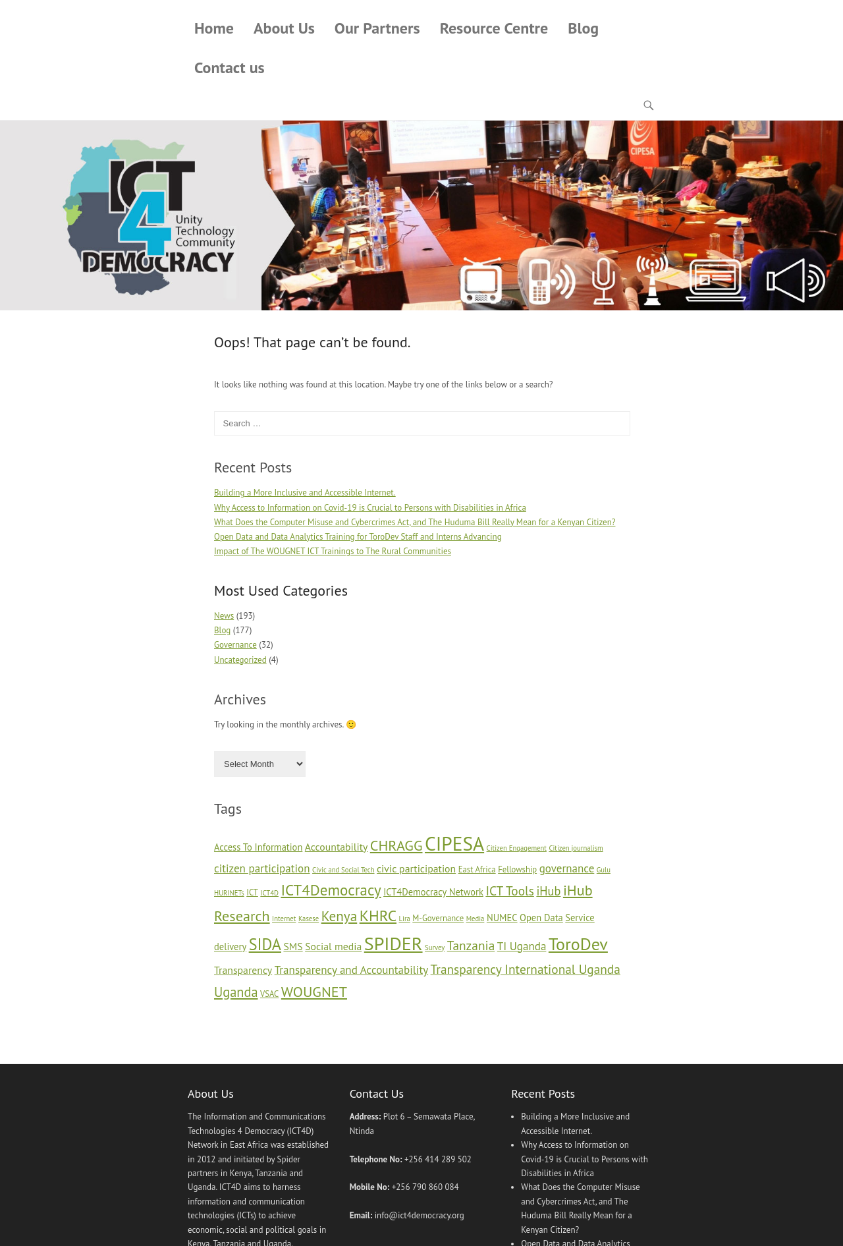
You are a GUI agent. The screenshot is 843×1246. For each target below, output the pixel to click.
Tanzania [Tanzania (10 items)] (471, 945)
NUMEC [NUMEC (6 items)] (502, 917)
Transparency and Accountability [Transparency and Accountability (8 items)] (351, 970)
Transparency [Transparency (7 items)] (243, 970)
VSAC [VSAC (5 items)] (269, 994)
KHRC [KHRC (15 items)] (378, 915)
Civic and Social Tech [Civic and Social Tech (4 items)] (343, 869)
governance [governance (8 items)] (567, 868)
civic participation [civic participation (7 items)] (416, 868)
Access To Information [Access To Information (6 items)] (258, 847)
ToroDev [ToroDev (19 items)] (578, 944)
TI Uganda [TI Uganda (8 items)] (522, 946)
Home (214, 28)
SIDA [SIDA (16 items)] (265, 944)
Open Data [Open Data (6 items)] (541, 917)
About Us (284, 28)
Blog (583, 28)
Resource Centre (494, 28)
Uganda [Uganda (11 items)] (236, 992)
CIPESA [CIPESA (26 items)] (454, 843)
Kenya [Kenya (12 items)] (339, 916)
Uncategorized (240, 659)
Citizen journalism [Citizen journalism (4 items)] (576, 848)
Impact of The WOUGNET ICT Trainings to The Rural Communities (332, 551)
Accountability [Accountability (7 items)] (336, 846)
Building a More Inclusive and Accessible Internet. (305, 492)
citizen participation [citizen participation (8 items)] (262, 868)
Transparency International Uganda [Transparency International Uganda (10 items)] (525, 969)
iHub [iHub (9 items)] (548, 891)
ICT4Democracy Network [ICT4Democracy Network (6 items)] (433, 892)
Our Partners (377, 28)
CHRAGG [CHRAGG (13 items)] (396, 845)
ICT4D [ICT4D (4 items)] (269, 892)
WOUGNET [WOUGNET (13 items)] (314, 991)
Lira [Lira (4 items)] (404, 918)
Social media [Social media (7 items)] (333, 946)
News (224, 615)
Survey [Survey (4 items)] (435, 947)
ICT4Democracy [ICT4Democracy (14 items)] (331, 889)
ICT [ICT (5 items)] (252, 892)
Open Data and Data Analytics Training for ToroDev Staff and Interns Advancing (358, 536)
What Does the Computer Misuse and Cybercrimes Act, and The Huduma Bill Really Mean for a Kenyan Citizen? (414, 522)
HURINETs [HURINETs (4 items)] (229, 892)
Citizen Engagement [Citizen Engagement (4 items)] (517, 848)
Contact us (229, 67)
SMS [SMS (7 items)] (292, 946)
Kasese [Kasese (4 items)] (308, 918)
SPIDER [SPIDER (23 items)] (393, 943)
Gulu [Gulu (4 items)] (604, 869)
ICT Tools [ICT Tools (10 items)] (509, 890)
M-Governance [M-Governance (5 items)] (438, 918)
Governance (235, 644)
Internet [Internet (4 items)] (284, 918)
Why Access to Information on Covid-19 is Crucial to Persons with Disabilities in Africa (370, 507)
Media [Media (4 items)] (475, 918)
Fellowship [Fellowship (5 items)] (517, 869)
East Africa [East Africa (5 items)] (477, 869)
